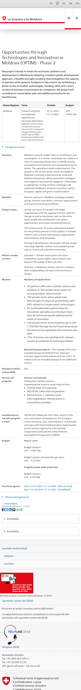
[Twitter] (7, 497)
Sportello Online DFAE (14, 535)
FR (64, 3)
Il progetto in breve (14, 134)
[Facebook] (3, 497)
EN (70, 3)
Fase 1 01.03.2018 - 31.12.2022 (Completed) (47, 477)
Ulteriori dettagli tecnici (16, 484)
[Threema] (14, 497)
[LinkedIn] (10, 497)
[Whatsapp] (17, 497)
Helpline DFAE (11, 634)
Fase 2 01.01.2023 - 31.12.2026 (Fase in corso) (48, 474)
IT (58, 3)
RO (77, 3)
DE (51, 3)
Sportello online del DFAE (17, 588)
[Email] (20, 497)
